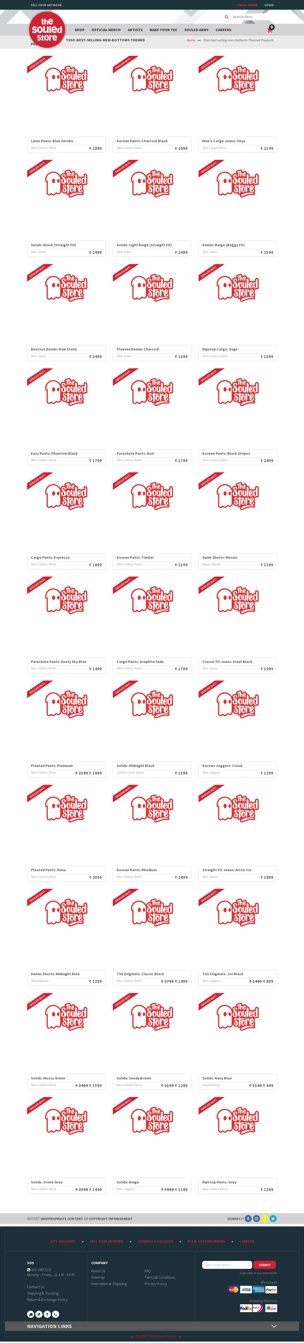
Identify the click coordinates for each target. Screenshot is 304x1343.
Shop (80, 29)
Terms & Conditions (160, 1277)
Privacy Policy (156, 1283)
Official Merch (106, 29)
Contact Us (35, 1286)
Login (269, 5)
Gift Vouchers (63, 1241)
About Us (98, 1270)
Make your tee (163, 29)
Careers (223, 29)
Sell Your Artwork (46, 5)
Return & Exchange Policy (47, 1299)
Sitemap (98, 1277)
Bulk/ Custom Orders (206, 1241)
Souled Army (196, 29)
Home (190, 40)
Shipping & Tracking (43, 1293)
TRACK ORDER (247, 5)
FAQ (148, 1270)
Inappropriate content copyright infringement (80, 1218)
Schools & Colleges (155, 1241)
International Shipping (109, 1283)
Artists (135, 29)
